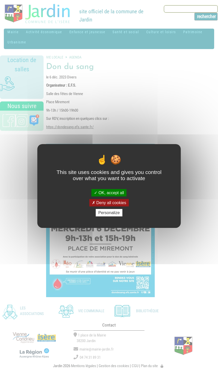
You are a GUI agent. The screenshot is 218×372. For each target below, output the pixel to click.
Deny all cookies (109, 203)
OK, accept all (109, 192)
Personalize (109, 213)
